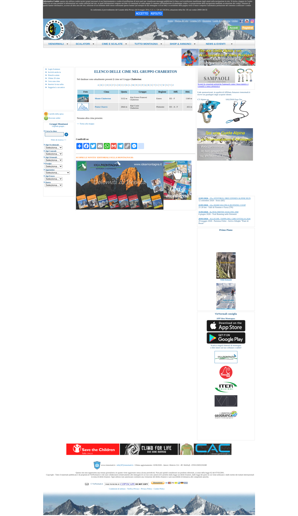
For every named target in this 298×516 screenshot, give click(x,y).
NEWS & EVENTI (217, 43)
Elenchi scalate (53, 75)
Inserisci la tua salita (56, 84)
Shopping (206, 21)
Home (170, 21)
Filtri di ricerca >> (58, 140)
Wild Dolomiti (226, 283)
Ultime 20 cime (54, 78)
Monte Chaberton (103, 98)
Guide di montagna (221, 21)
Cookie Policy (159, 489)
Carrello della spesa (55, 114)
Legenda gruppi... (58, 126)
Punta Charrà (101, 107)
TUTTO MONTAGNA (148, 43)
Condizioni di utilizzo (117, 489)
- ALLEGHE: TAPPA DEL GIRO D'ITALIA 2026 (224, 219)
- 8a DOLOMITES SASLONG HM (219, 212)
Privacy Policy (146, 489)
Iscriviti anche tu (54, 72)
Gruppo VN (195, 21)
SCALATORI (85, 43)
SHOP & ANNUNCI (183, 43)
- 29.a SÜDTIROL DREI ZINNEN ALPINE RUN (225, 198)
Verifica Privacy (133, 489)
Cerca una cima (54, 81)
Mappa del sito (181, 21)
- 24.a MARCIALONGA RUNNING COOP (222, 205)
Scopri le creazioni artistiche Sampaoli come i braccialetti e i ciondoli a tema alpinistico (226, 84)
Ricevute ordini (54, 118)
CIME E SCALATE (114, 43)
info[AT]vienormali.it (125, 465)
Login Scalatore (54, 69)
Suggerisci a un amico (56, 87)
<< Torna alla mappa (85, 124)
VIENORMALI (58, 43)
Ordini (235, 21)
